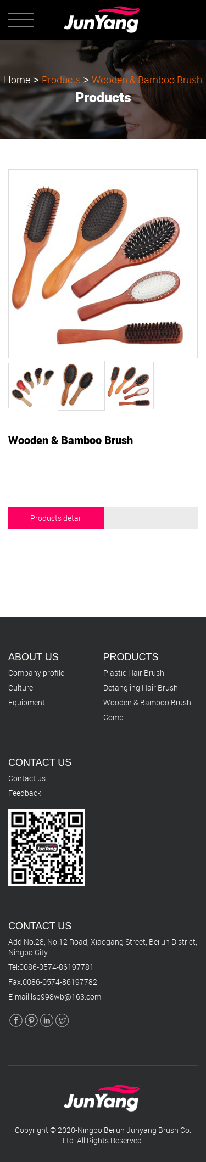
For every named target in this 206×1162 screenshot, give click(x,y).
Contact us (27, 778)
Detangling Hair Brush (140, 687)
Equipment (26, 702)
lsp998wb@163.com (66, 996)
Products (61, 79)
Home (17, 79)
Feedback (24, 793)
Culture (20, 687)
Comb (113, 717)
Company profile (36, 672)
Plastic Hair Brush (133, 672)
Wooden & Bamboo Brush (147, 79)
